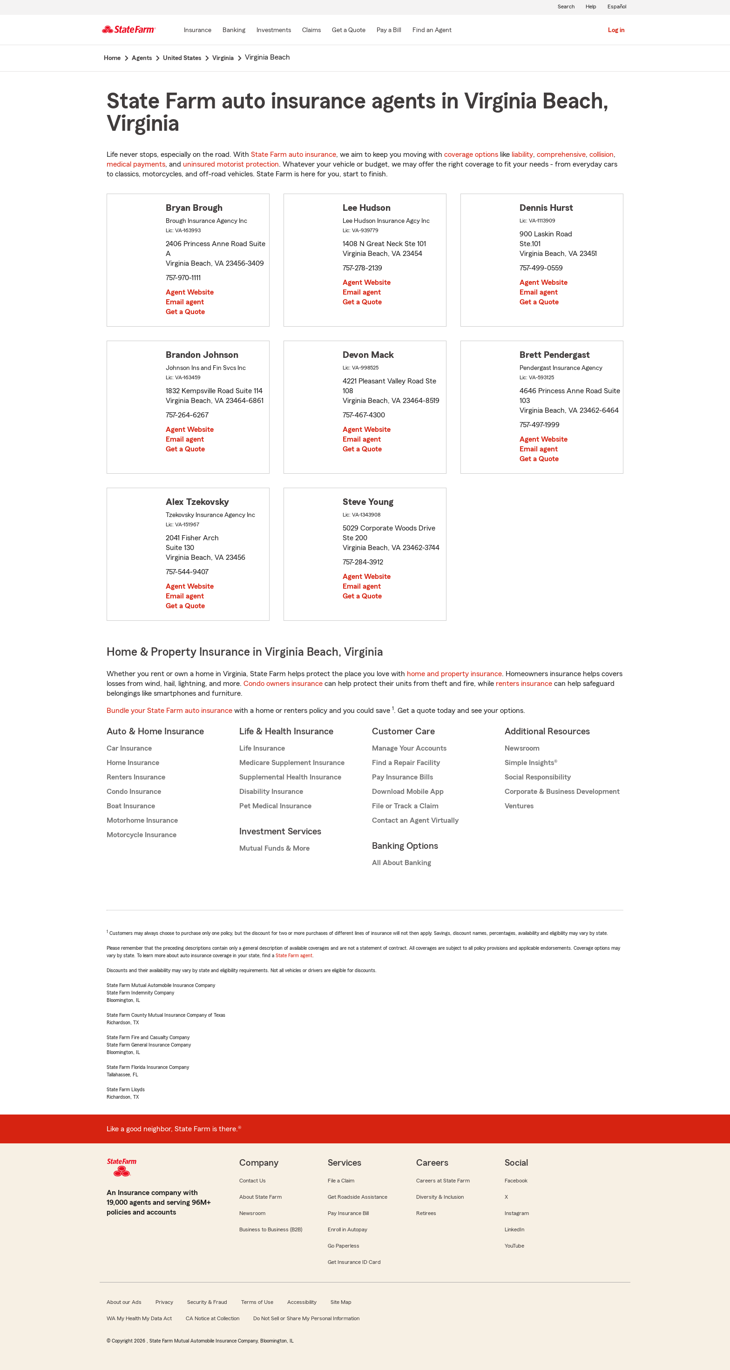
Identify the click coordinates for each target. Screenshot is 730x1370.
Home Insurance (133, 762)
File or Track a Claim (405, 806)
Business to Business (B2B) (270, 1229)
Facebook (516, 1180)
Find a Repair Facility (406, 762)
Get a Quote (185, 312)
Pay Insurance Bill (348, 1213)
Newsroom (522, 748)
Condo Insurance (134, 791)
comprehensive (561, 154)
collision (601, 154)
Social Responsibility (538, 777)
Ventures (519, 806)
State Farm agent (294, 955)
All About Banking (401, 862)
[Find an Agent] (432, 30)
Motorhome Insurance (142, 820)
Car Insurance (129, 748)
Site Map (341, 1302)
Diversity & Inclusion (440, 1197)
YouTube (514, 1246)
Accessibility (302, 1302)
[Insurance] (197, 30)
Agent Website (190, 292)
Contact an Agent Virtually (415, 820)
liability (522, 154)
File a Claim (341, 1180)
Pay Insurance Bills (402, 777)
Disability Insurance (271, 791)
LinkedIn (514, 1229)
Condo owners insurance (283, 683)
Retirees (426, 1213)
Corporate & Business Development (562, 791)
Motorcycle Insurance (141, 835)
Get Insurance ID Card (354, 1262)
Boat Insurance (131, 806)
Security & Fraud (207, 1302)
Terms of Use (257, 1302)
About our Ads (124, 1302)
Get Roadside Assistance (357, 1197)
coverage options (471, 154)
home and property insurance (454, 674)
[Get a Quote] (348, 30)
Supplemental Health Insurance (290, 777)
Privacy (164, 1302)
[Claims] (311, 30)
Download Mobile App (408, 791)
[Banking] (234, 30)
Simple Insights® (531, 762)
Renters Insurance (136, 777)
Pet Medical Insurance (275, 806)
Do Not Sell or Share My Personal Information (306, 1318)
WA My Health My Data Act (139, 1318)
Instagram (517, 1213)
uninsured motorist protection (231, 164)
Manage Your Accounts (409, 748)
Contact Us (252, 1180)
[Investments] (274, 30)
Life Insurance (262, 748)
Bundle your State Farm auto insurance (169, 710)
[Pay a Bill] (389, 30)
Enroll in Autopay (347, 1229)
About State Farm (260, 1197)
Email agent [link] (185, 302)
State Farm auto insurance (293, 154)
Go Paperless (343, 1246)
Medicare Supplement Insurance (292, 762)
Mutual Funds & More (274, 848)
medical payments (136, 164)
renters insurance (524, 683)
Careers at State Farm (443, 1180)
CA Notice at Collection (212, 1318)
